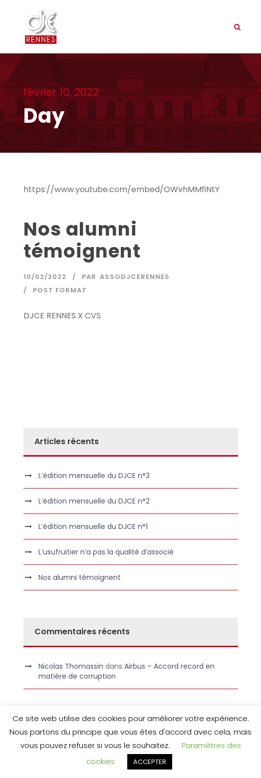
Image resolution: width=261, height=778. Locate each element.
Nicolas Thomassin (70, 666)
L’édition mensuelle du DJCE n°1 (93, 526)
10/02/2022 (44, 276)
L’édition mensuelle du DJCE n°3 (94, 476)
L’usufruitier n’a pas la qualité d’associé (106, 552)
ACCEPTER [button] (149, 762)
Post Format (60, 290)
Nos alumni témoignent (82, 240)
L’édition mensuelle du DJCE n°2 (94, 501)
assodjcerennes (135, 276)
